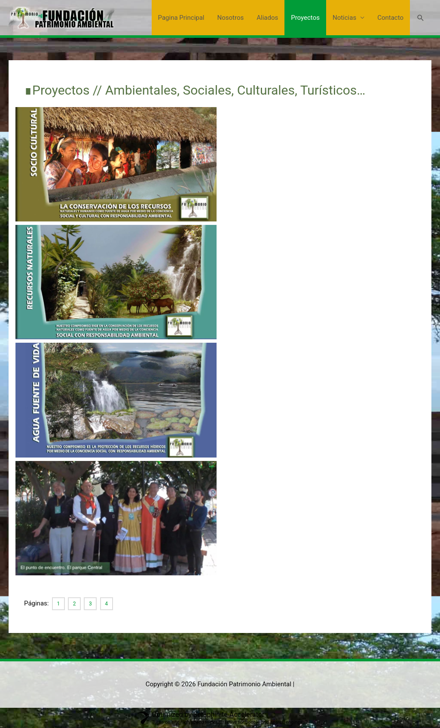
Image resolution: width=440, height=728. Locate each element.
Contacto (390, 18)
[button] (420, 18)
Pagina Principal (181, 18)
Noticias (344, 18)
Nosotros (230, 18)
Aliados (267, 18)
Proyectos (305, 18)
